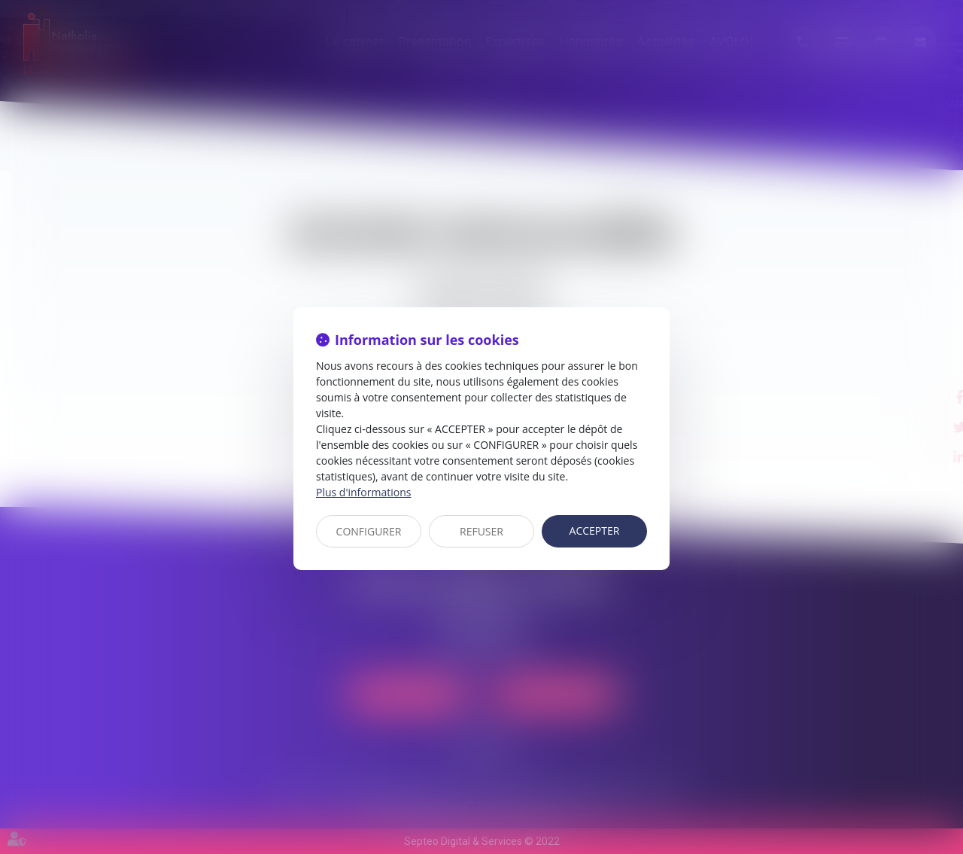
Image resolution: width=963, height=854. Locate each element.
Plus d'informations (363, 492)
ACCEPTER (595, 530)
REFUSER (481, 531)
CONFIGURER (369, 531)
